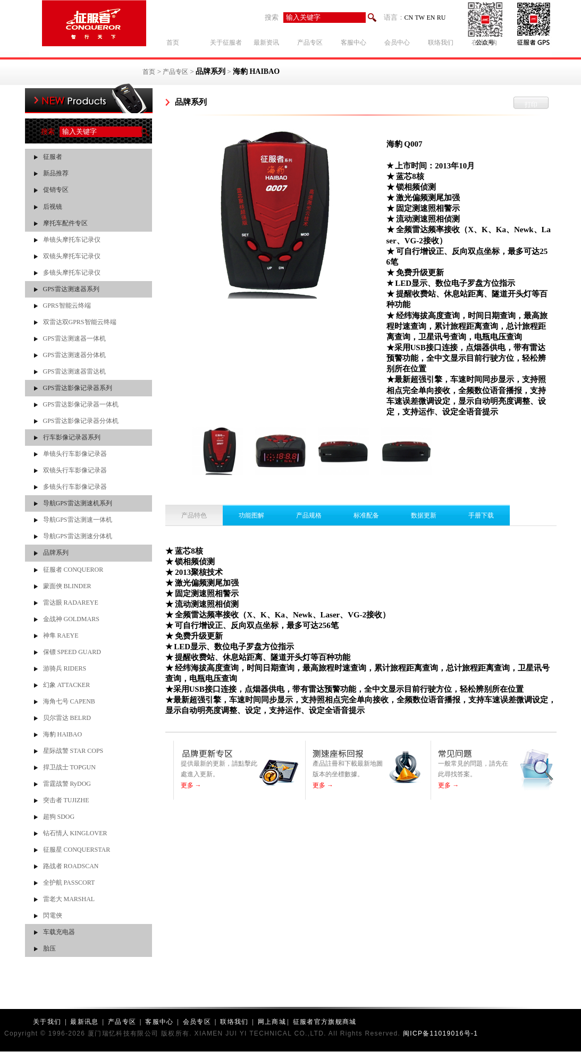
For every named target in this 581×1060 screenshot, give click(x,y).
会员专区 (197, 1021)
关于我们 (47, 1021)
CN (409, 17)
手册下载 (481, 515)
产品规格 (309, 515)
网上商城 (272, 1021)
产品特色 (194, 515)
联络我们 (234, 1021)
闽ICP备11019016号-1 (440, 1033)
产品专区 (175, 71)
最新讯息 (84, 1021)
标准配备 (366, 515)
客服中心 (159, 1021)
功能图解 (251, 515)
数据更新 (423, 515)
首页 (148, 71)
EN (430, 17)
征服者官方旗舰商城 (325, 1021)
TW (420, 17)
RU (441, 17)
